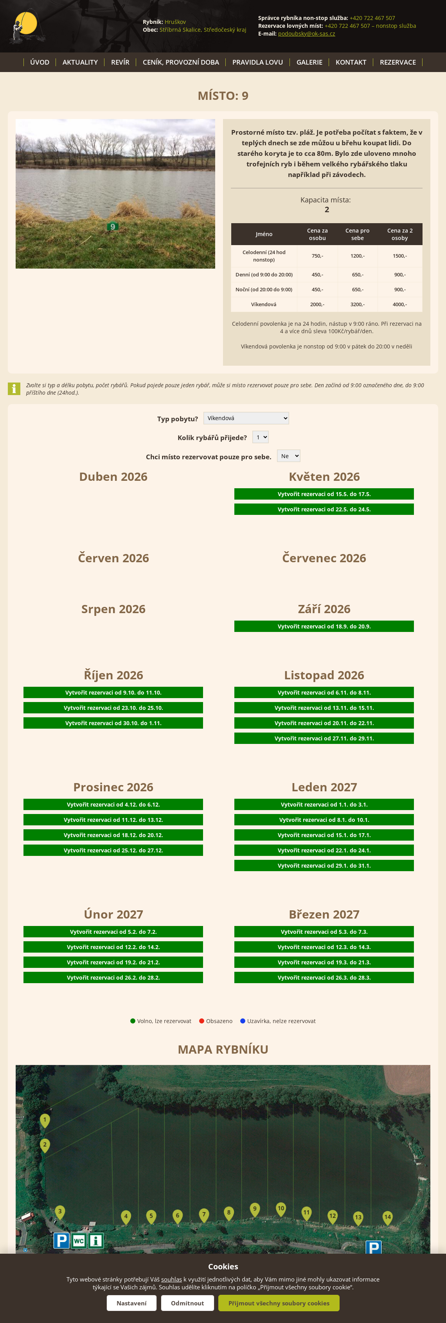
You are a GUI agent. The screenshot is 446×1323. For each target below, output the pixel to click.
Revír (120, 62)
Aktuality (80, 62)
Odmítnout (187, 1303)
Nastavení (132, 1303)
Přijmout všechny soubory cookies (278, 1303)
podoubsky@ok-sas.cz (306, 33)
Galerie (309, 62)
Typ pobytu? (177, 418)
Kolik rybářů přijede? (212, 437)
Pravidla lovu (257, 62)
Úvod (39, 62)
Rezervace (398, 62)
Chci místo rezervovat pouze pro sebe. (209, 456)
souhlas (171, 1279)
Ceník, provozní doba (181, 62)
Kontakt (351, 62)
